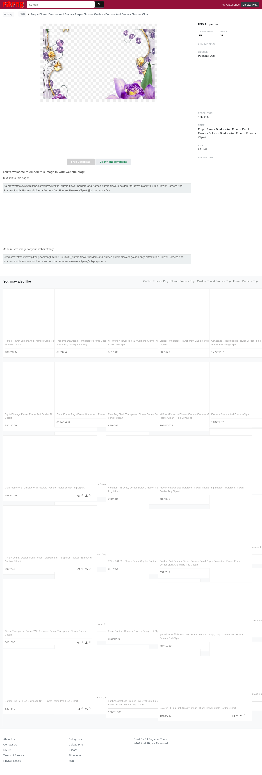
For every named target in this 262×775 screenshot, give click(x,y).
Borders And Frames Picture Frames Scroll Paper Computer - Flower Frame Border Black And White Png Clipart (180, 564)
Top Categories (230, 4)
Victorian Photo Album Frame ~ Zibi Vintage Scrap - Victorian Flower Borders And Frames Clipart (233, 697)
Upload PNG (250, 4)
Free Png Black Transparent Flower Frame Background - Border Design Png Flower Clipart (131, 417)
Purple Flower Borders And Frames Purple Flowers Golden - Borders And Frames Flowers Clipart (27, 343)
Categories (75, 739)
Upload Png (76, 744)
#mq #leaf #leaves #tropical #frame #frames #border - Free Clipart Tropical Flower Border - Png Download (232, 623)
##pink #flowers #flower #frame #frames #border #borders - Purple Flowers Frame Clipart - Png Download (180, 417)
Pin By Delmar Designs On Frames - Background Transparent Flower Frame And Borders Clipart (26, 560)
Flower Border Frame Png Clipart (229, 480)
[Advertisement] (99, 131)
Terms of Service (13, 755)
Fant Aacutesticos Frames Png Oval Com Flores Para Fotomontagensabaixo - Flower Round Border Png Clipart (130, 704)
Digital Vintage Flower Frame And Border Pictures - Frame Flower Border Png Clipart (27, 417)
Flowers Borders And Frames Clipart (230, 413)
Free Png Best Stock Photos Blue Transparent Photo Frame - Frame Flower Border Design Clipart (233, 550)
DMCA (7, 749)
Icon (71, 760)
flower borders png (245, 281)
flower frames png (182, 281)
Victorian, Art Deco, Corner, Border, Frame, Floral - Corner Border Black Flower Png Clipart (127, 490)
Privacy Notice (12, 760)
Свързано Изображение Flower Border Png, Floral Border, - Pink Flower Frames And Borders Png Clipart (233, 343)
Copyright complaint (113, 161)
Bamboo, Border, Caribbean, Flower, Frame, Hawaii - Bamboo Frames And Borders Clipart (76, 700)
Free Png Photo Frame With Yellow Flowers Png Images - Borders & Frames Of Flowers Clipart (78, 627)
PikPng (8, 14)
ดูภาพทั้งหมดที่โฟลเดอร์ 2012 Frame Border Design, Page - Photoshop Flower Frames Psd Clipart (182, 637)
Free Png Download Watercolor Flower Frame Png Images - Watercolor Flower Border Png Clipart (181, 490)
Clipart (73, 749)
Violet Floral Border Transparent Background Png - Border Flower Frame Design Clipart (181, 343)
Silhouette (75, 755)
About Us (9, 739)
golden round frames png (214, 281)
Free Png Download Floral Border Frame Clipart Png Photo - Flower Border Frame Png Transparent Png (78, 343)
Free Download (81, 161)
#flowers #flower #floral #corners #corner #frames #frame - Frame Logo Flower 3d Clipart (129, 343)
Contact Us (10, 744)
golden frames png (155, 281)
